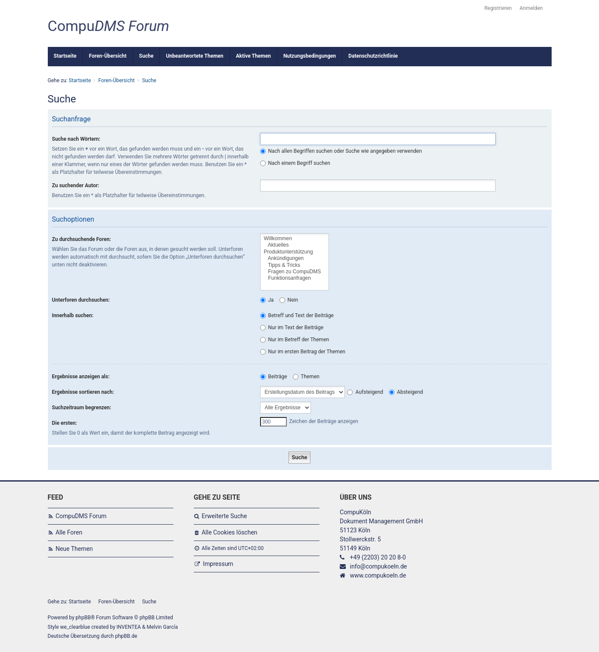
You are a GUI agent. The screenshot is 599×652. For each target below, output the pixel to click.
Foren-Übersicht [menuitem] (107, 56)
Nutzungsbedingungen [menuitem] (309, 56)
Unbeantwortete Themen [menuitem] (194, 56)
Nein (288, 300)
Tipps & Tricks (294, 265)
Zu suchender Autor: (75, 185)
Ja (267, 300)
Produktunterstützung (294, 252)
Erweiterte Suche (224, 516)
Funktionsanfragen (294, 278)
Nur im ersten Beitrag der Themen (302, 352)
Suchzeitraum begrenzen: (82, 408)
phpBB (83, 618)
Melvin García (162, 627)
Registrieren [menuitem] (498, 8)
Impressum (218, 563)
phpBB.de (126, 636)
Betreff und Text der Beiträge (297, 315)
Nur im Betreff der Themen (294, 340)
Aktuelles (294, 245)
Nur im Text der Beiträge (292, 327)
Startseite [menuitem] (65, 56)
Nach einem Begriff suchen (295, 163)
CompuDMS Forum (81, 516)
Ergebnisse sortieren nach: (83, 392)
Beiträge (273, 377)
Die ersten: (64, 423)
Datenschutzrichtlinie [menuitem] (373, 56)
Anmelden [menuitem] (531, 8)
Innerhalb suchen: (72, 315)
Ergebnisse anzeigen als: (81, 377)
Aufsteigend (365, 392)
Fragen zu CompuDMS (294, 272)
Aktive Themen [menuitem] (253, 56)
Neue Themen (74, 548)
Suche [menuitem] (146, 56)
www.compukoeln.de (378, 575)
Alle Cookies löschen (229, 532)
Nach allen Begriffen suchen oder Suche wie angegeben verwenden (341, 151)
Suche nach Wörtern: (76, 139)
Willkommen (294, 238)
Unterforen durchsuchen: (81, 300)
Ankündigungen (294, 258)
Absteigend (406, 392)
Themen (306, 377)
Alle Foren (69, 532)
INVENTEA (129, 627)
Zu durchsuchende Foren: (81, 239)
